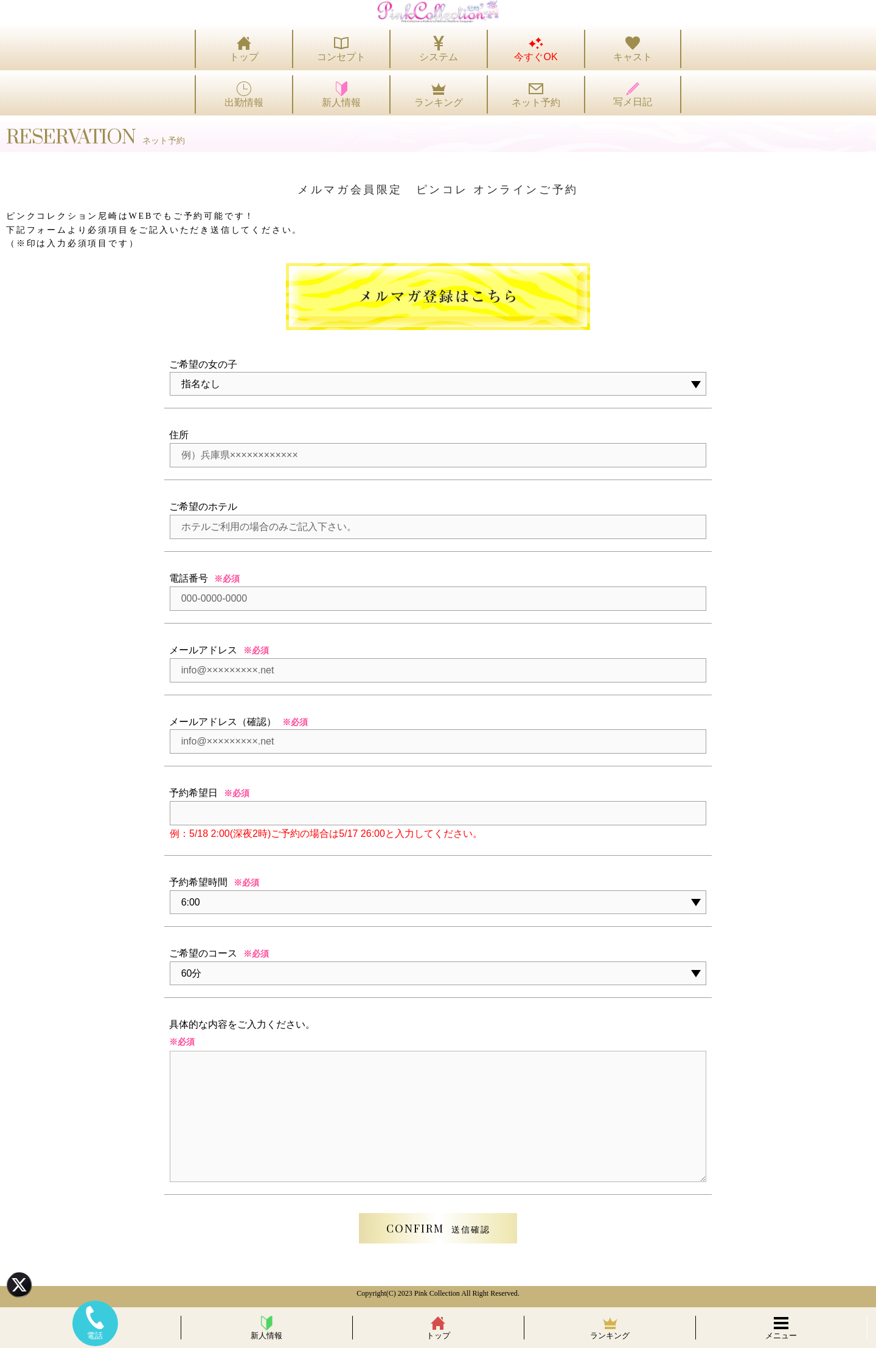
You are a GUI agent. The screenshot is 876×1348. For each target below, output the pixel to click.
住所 (179, 435)
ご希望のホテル (203, 506)
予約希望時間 (198, 882)
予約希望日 (193, 793)
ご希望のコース (203, 953)
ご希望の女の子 (203, 364)
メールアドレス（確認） (222, 722)
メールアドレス (203, 650)
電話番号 (188, 578)
